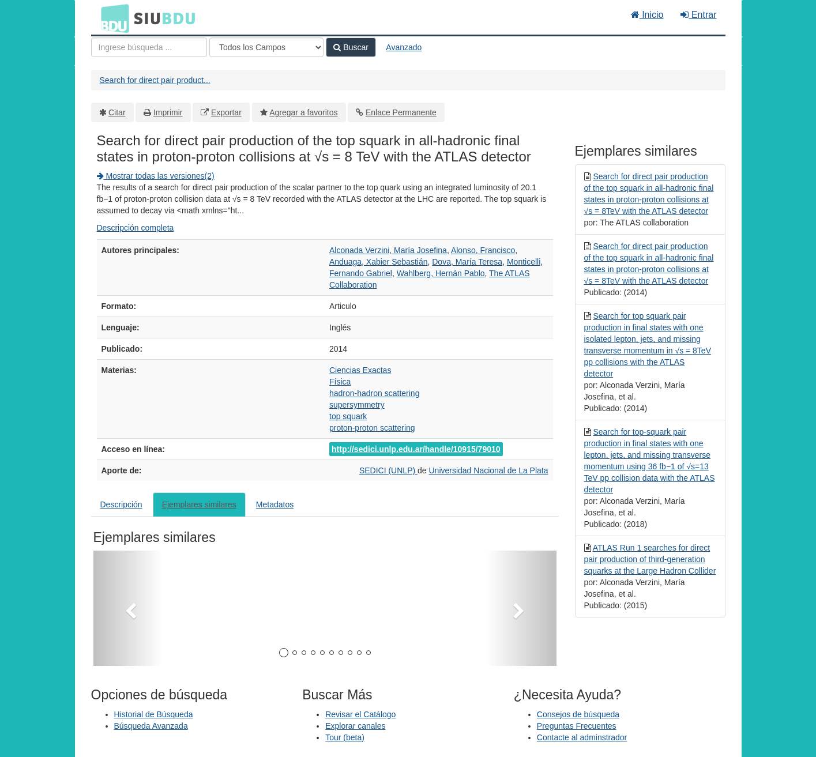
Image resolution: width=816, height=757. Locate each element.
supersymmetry (357, 404)
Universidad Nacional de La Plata (488, 470)
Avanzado (404, 47)
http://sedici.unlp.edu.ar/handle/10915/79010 (416, 449)
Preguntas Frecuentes (576, 725)
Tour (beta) (344, 737)
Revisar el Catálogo (360, 714)
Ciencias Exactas (360, 370)
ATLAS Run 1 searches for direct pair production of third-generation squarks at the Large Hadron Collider (650, 559)
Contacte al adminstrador (582, 737)
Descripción (121, 504)
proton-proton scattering (372, 427)
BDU (112, 18)
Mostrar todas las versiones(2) (156, 175)
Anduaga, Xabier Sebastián (378, 261)
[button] (128, 608)
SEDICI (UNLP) (388, 470)
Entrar (698, 15)
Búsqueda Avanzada (151, 725)
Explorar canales (355, 725)
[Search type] (266, 47)
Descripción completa (135, 227)
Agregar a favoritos (303, 112)
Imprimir (168, 112)
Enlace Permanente (401, 112)
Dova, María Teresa (467, 261)
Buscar (350, 47)
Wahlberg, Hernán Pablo (441, 273)
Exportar (226, 112)
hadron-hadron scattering (374, 393)
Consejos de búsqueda (578, 714)
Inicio (647, 15)
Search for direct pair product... (155, 80)
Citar (117, 112)
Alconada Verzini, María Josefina (388, 250)
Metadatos (275, 504)
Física (340, 381)
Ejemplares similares (199, 504)
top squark (348, 416)
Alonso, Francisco (483, 250)
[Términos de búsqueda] (149, 47)
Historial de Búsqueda (153, 714)
